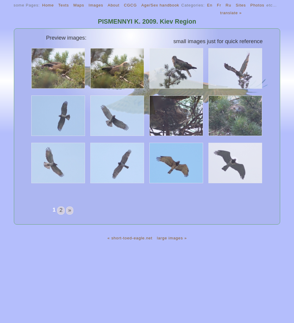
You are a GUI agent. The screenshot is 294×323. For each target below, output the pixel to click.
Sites (241, 5)
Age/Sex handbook (160, 5)
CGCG (130, 5)
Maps (78, 5)
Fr (219, 5)
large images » (172, 238)
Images (96, 5)
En (209, 5)
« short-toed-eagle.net (129, 238)
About (114, 5)
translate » (231, 13)
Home (48, 5)
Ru (228, 5)
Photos (257, 5)
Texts (63, 5)
